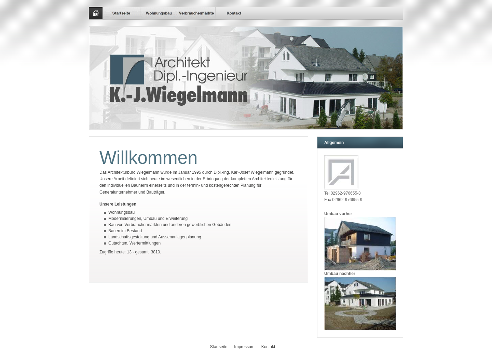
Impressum (244, 346)
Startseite (219, 346)
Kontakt (268, 346)
